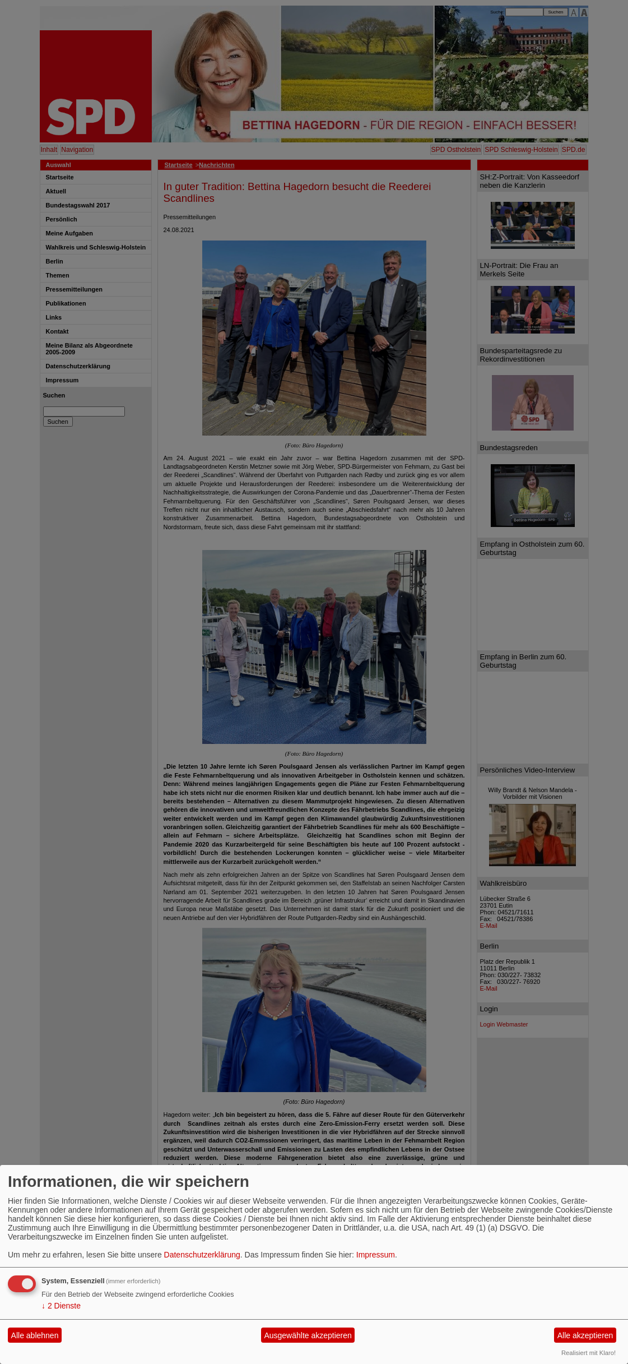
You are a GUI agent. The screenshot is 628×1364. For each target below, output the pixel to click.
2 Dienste (61, 1305)
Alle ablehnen (35, 1335)
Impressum (375, 1254)
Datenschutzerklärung (202, 1254)
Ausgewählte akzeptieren (307, 1335)
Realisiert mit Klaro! (588, 1352)
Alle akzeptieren (585, 1335)
